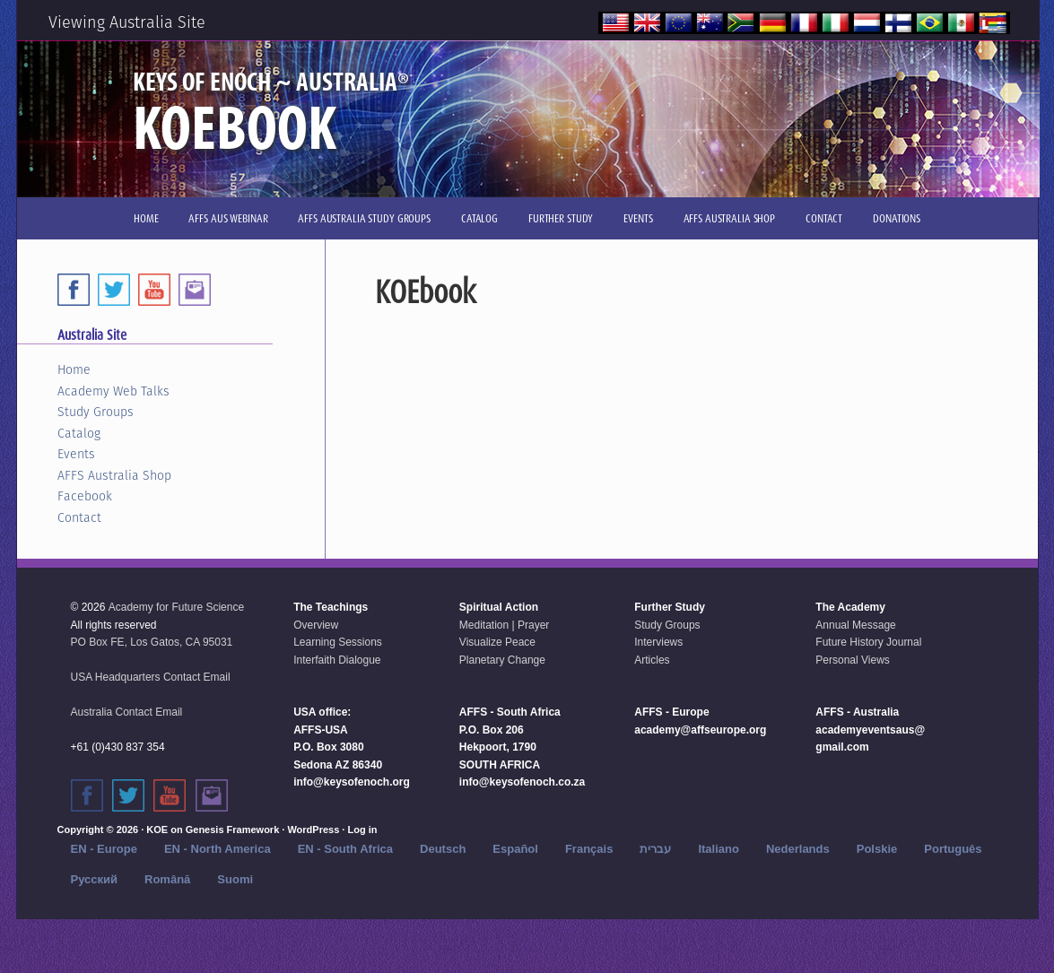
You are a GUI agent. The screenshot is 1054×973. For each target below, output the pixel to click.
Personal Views (852, 660)
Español (515, 849)
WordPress (313, 829)
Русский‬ (94, 879)
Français (589, 849)
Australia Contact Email (127, 712)
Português (952, 849)
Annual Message (855, 625)
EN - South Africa (345, 849)
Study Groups (95, 412)
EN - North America (217, 849)
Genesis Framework (233, 829)
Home (74, 369)
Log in (362, 829)
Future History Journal (868, 642)
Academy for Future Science (176, 607)
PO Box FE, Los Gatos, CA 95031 (152, 642)
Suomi (235, 879)
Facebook (84, 496)
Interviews (658, 642)
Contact (79, 517)
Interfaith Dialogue (336, 660)
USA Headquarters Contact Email (151, 677)
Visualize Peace (497, 642)
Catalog (78, 433)
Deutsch (443, 849)
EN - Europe (104, 849)
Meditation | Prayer (504, 625)
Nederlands (798, 849)
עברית (655, 849)
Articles (651, 660)
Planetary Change (502, 660)
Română (167, 879)
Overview (315, 625)
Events (76, 454)
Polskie (877, 849)
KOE (157, 829)
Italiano (718, 849)
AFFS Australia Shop (114, 475)
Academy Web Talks (113, 391)
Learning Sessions (337, 642)
